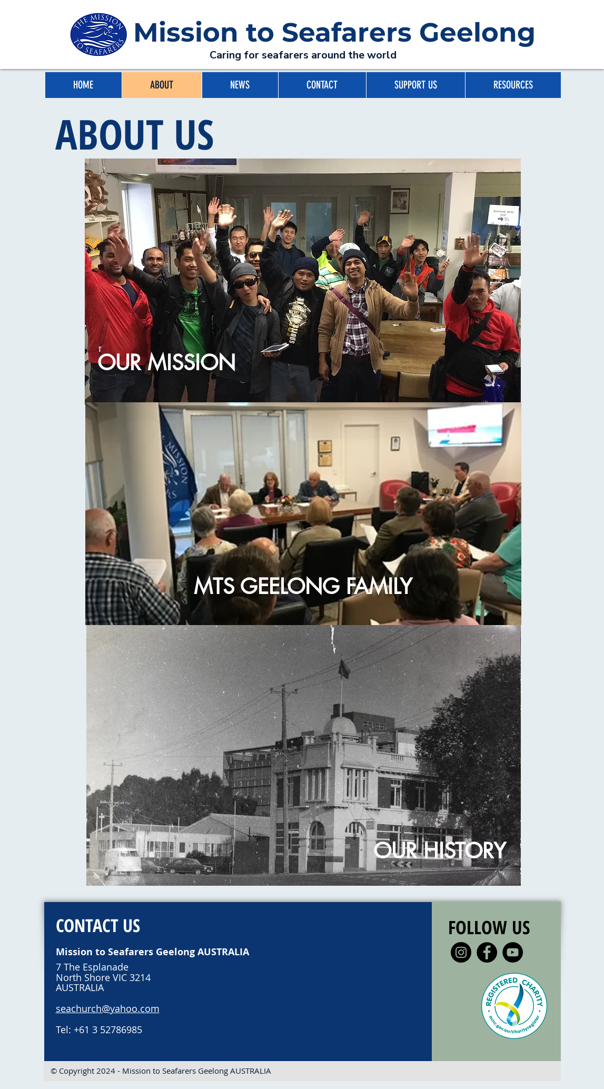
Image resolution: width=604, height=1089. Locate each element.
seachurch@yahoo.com (108, 1008)
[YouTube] (512, 952)
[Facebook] (487, 952)
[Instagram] (461, 952)
